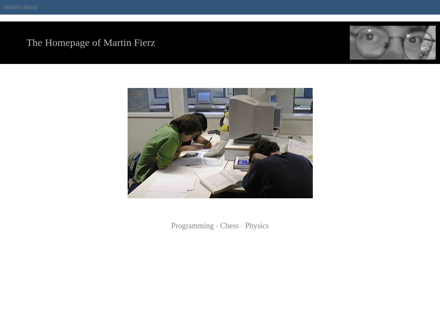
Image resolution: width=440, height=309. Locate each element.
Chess (229, 225)
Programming (192, 225)
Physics (257, 225)
